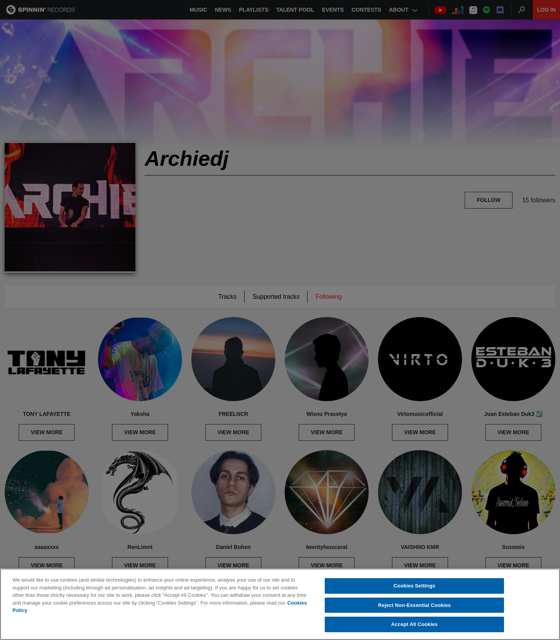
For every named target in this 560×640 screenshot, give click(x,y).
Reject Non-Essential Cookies (414, 605)
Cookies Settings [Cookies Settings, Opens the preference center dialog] (415, 586)
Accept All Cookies (414, 624)
